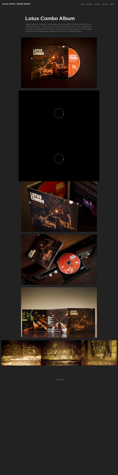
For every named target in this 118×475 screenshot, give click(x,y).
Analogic (105, 4)
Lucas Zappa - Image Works (16, 4)
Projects (89, 4)
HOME (82, 4)
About (112, 4)
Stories (97, 4)
